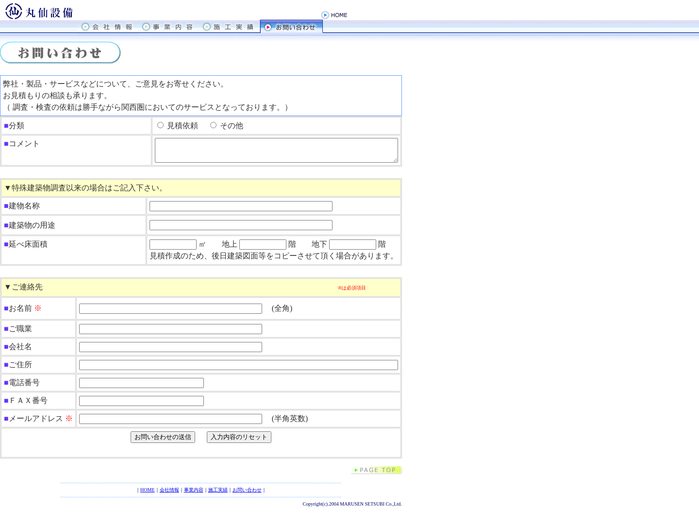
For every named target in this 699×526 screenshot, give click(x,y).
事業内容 (193, 494)
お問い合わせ (247, 494)
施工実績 (218, 494)
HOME (147, 494)
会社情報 (169, 494)
